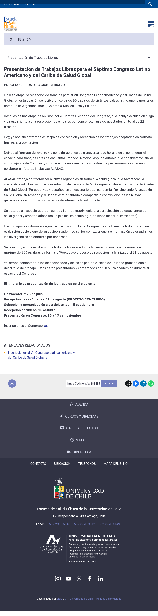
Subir (12, 389)
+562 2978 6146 (58, 529)
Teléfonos (87, 469)
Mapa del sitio (116, 469)
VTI (67, 604)
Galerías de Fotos (79, 434)
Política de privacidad (108, 604)
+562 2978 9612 (83, 529)
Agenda (79, 410)
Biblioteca (79, 457)
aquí (47, 331)
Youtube (68, 584)
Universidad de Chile (81, 604)
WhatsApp (151, 389)
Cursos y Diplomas (79, 422)
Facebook (135, 388)
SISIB (59, 604)
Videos (79, 445)
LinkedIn (143, 389)
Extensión (19, 44)
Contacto (38, 469)
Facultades (79, 12)
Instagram (58, 584)
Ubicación (62, 469)
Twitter (79, 584)
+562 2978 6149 (108, 529)
